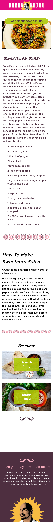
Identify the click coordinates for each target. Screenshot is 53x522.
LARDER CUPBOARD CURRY (26, 21)
